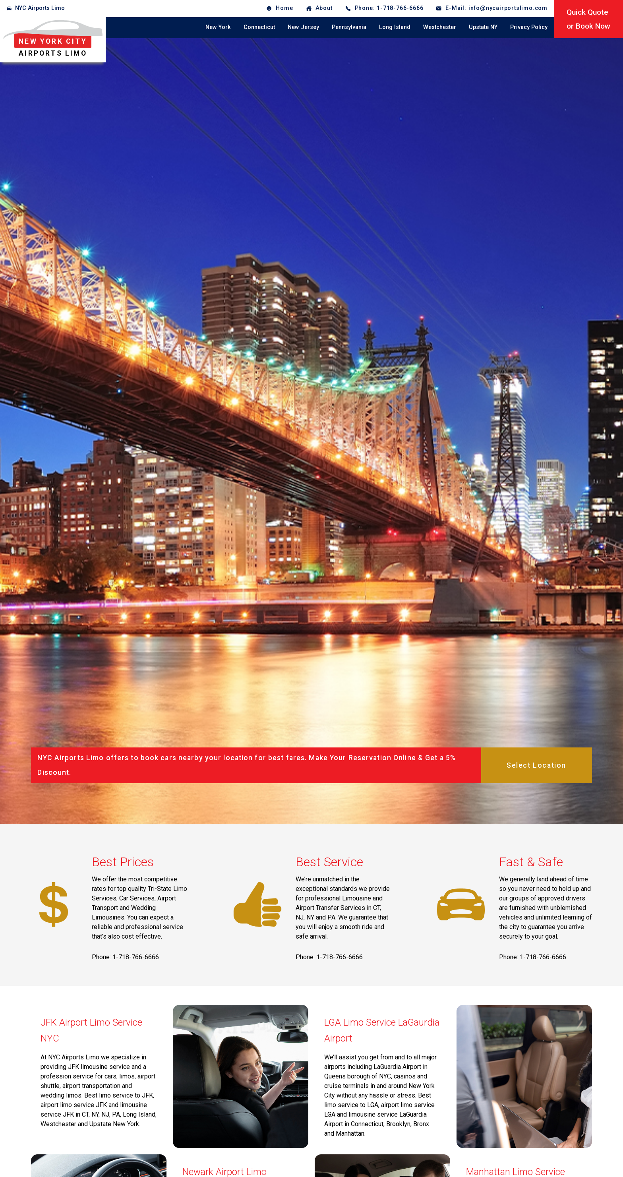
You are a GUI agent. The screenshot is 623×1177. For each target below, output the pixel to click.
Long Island (394, 27)
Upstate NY (483, 27)
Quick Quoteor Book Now (588, 19)
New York (218, 27)
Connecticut (259, 27)
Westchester (439, 27)
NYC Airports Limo (40, 8)
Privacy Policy (529, 27)
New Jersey (303, 27)
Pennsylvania (349, 27)
